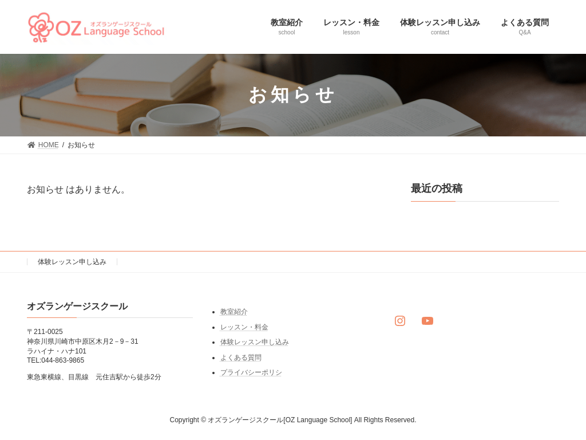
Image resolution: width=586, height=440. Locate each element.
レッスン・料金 (244, 327)
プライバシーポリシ (251, 372)
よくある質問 (241, 357)
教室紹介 (234, 312)
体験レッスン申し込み (72, 262)
